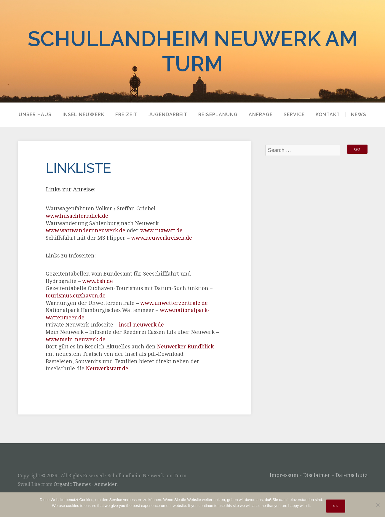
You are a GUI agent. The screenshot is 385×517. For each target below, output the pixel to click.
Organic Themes (72, 484)
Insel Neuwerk (83, 114)
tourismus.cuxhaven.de (76, 296)
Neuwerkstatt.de (107, 369)
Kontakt (328, 114)
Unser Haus (35, 114)
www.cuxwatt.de (161, 230)
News (358, 114)
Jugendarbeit (167, 114)
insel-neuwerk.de (141, 325)
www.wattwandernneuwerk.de (85, 230)
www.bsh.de (97, 281)
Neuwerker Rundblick (185, 347)
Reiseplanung (218, 114)
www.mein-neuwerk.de (76, 339)
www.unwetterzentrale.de (174, 303)
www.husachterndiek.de (77, 216)
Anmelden (106, 484)
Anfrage (261, 114)
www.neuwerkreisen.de (161, 238)
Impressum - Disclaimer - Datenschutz (319, 475)
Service (294, 114)
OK (335, 506)
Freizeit (126, 114)
